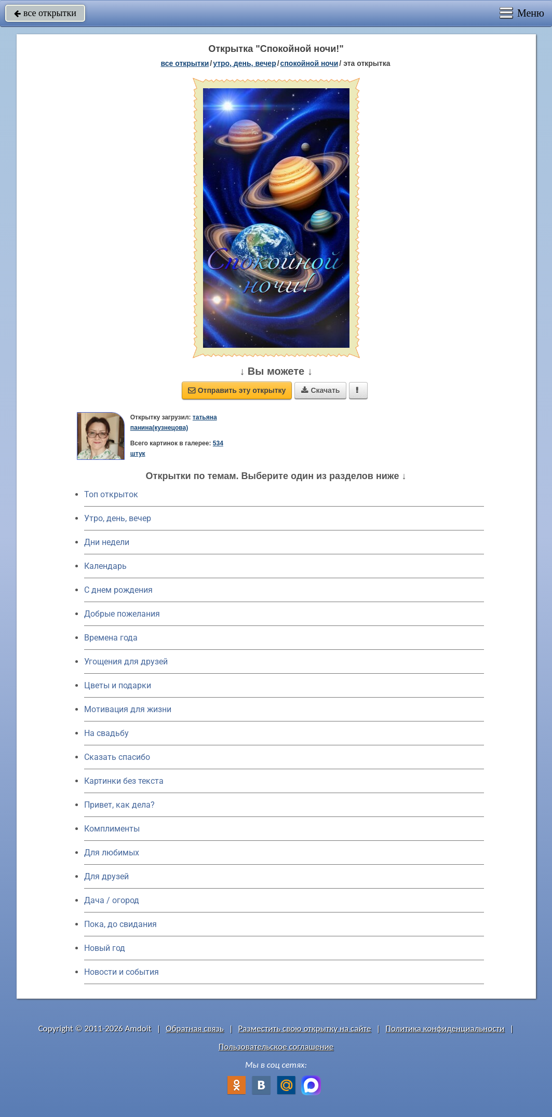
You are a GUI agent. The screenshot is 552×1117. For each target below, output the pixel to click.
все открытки (45, 13)
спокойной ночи (309, 63)
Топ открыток (111, 494)
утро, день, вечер (244, 63)
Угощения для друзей (126, 661)
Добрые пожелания (122, 614)
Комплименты (112, 829)
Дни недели (106, 542)
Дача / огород (111, 900)
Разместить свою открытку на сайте (304, 1028)
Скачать (320, 390)
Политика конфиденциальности (444, 1028)
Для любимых (111, 852)
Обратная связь (195, 1028)
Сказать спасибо (117, 757)
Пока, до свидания (120, 924)
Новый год (104, 948)
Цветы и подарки (117, 685)
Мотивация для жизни (127, 709)
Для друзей (106, 876)
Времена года (111, 638)
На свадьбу (106, 733)
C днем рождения (118, 590)
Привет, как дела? (119, 805)
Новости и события (121, 972)
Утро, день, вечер (117, 518)
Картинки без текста (124, 781)
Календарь (105, 566)
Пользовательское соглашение (276, 1046)
